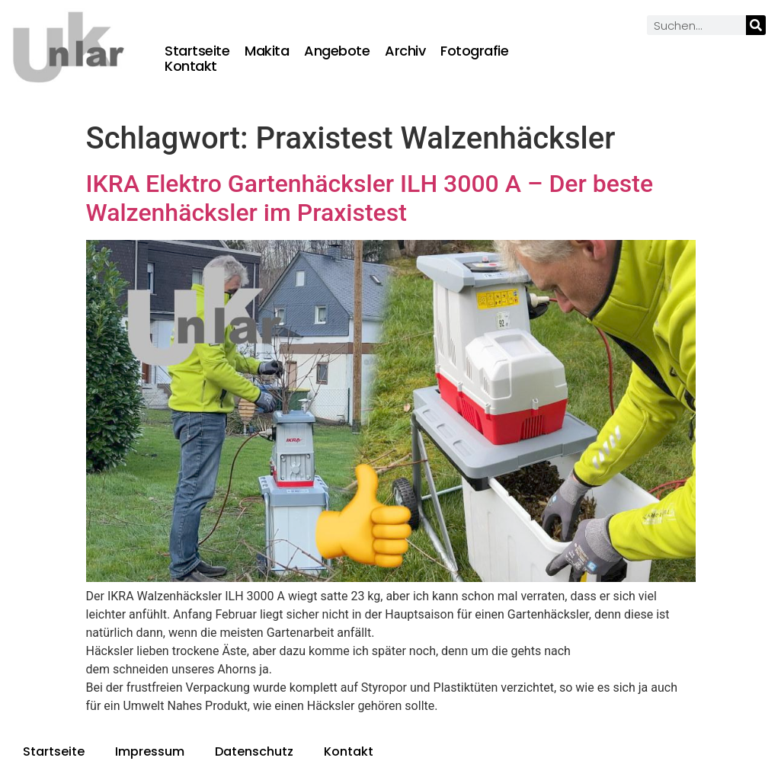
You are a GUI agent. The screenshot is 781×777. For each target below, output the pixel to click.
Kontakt (191, 66)
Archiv (405, 51)
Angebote (337, 51)
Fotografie (474, 51)
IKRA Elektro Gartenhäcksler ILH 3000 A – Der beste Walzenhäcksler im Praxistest (370, 198)
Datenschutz (254, 751)
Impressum (149, 751)
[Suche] (756, 25)
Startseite (197, 51)
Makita (267, 51)
